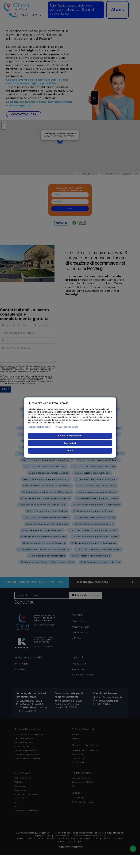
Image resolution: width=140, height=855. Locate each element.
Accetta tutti (70, 443)
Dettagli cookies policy (39, 427)
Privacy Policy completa (66, 427)
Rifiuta (70, 450)
